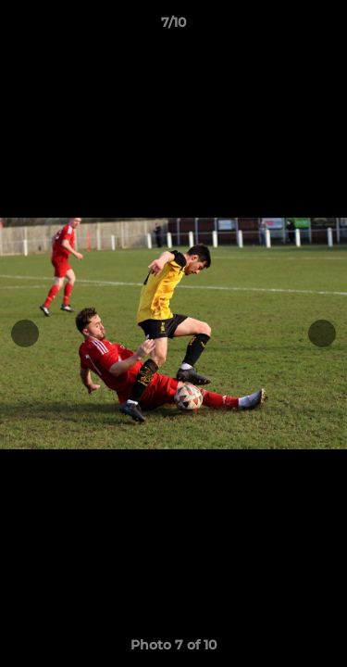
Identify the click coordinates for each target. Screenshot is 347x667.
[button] (325, 27)
